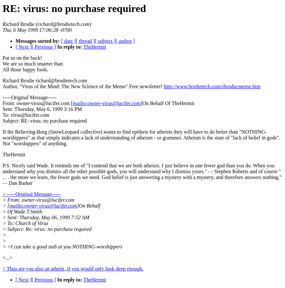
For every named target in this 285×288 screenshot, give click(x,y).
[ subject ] (105, 41)
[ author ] (125, 41)
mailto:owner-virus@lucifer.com (107, 103)
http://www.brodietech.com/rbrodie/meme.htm (212, 86)
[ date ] (68, 41)
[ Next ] (24, 47)
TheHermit (94, 47)
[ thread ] (85, 41)
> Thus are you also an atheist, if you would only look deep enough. (73, 268)
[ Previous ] (44, 47)
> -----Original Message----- (32, 194)
